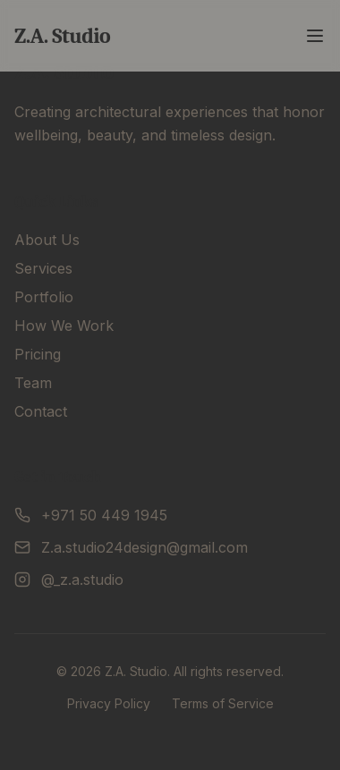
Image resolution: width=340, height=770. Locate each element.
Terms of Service (223, 703)
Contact (40, 411)
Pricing (37, 354)
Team (33, 383)
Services (43, 268)
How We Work (64, 325)
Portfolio (43, 297)
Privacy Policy (108, 703)
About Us (47, 240)
